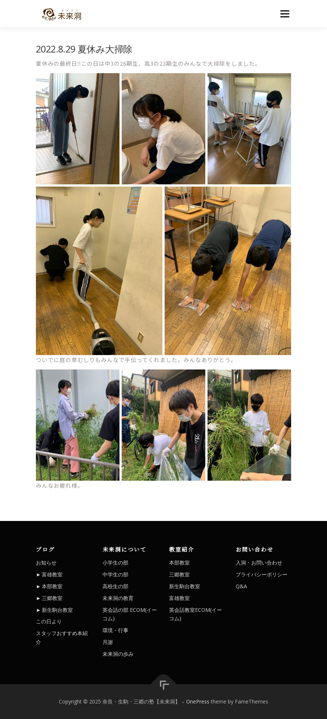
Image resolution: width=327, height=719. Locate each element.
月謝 (107, 641)
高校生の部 (115, 586)
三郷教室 (52, 598)
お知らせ (46, 562)
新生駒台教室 (57, 609)
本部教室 (52, 586)
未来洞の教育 (118, 598)
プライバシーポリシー (261, 574)
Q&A (241, 586)
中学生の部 (115, 574)
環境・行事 (115, 630)
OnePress (197, 701)
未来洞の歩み (118, 653)
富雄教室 (52, 574)
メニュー (284, 13)
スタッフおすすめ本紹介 (62, 637)
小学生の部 (115, 562)
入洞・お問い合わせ (259, 562)
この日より (49, 621)
